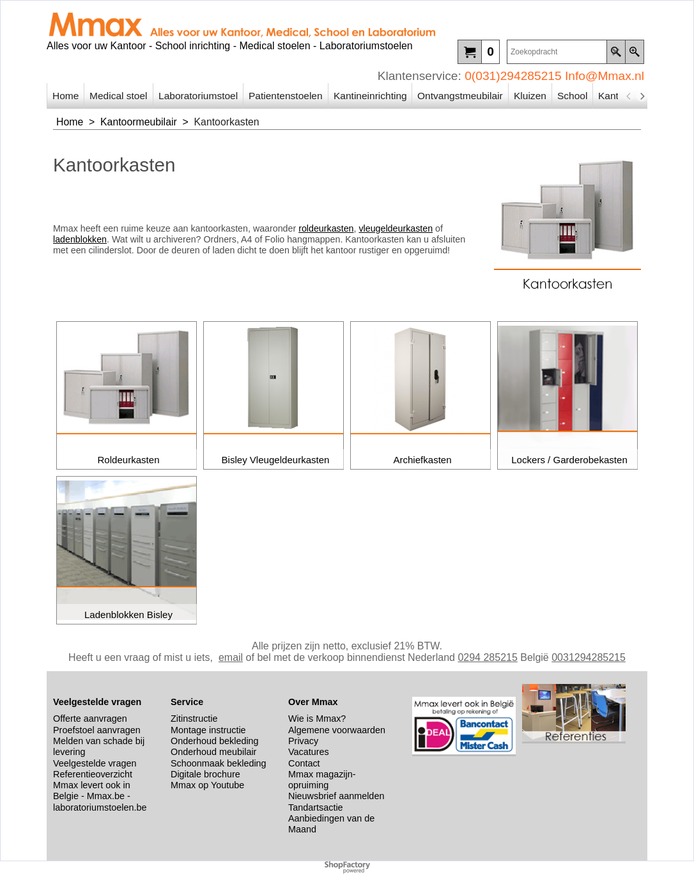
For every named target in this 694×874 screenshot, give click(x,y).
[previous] (629, 96)
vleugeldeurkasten (396, 228)
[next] (641, 96)
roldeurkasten (325, 228)
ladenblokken (80, 239)
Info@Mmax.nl (604, 76)
